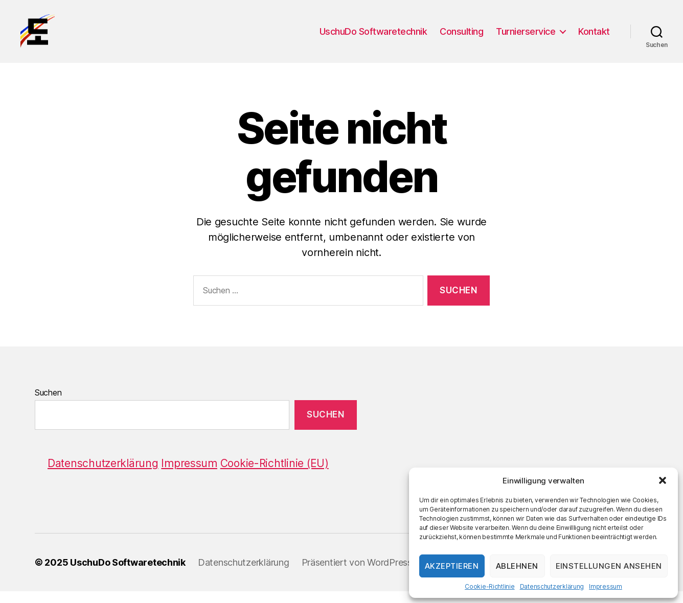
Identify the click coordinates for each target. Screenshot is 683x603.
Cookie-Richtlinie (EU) (274, 475)
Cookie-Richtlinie (489, 586)
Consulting (461, 37)
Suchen (48, 404)
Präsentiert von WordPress (357, 574)
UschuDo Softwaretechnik (373, 37)
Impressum (605, 586)
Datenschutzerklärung (552, 586)
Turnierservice (525, 37)
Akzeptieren (452, 566)
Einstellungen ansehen (609, 566)
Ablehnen (517, 566)
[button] (662, 480)
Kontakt (594, 37)
